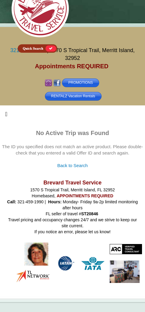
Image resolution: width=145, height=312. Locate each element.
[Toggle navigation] (6, 115)
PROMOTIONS (80, 83)
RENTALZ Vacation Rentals (73, 96)
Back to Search (72, 165)
